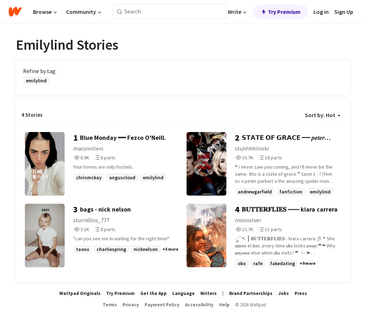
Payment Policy (162, 305)
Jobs (283, 293)
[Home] (15, 12)
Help (224, 305)
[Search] (120, 11)
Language (183, 293)
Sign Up (343, 11)
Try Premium (280, 11)
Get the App (153, 293)
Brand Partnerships (251, 293)
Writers (208, 293)
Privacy (131, 305)
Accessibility (199, 305)
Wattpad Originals (80, 293)
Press (301, 293)
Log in (321, 11)
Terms (110, 305)
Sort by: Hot (322, 115)
